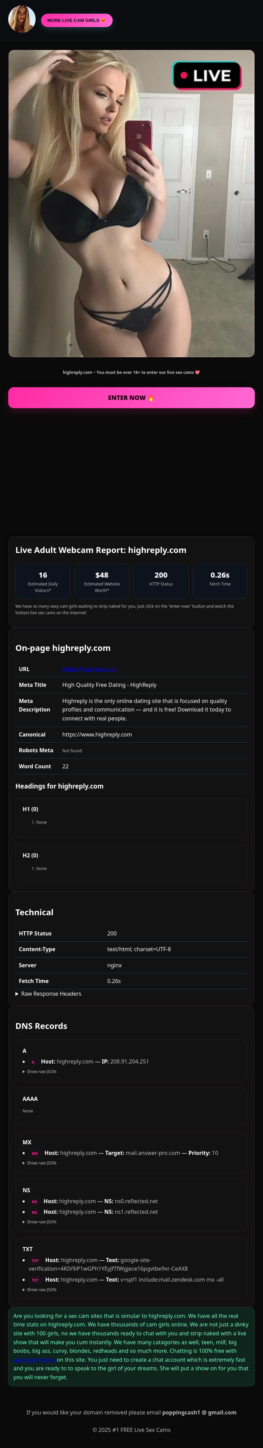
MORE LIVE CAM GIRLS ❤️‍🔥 (77, 20)
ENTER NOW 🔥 (131, 397)
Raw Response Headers (51, 993)
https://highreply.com (90, 669)
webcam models (34, 1359)
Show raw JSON (42, 1071)
